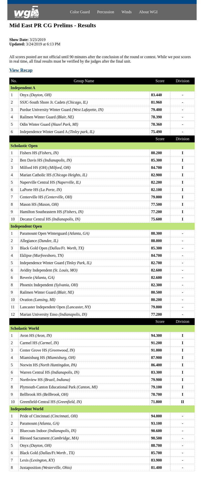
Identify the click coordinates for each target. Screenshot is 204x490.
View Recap (20, 70)
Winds (127, 12)
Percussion (105, 12)
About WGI (148, 12)
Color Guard (80, 12)
